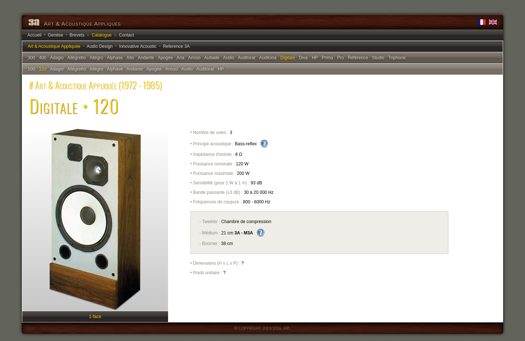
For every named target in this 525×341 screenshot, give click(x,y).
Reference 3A (176, 46)
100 (31, 69)
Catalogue (102, 35)
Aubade (211, 57)
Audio (228, 57)
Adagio (56, 57)
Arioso (194, 57)
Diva (303, 57)
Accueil (34, 35)
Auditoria (267, 57)
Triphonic (397, 57)
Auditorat (247, 57)
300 (31, 57)
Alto (130, 57)
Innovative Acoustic (138, 46)
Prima (327, 57)
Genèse (55, 35)
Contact (126, 35)
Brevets (77, 35)
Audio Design (100, 46)
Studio (378, 57)
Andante (146, 57)
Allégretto (76, 57)
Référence (358, 57)
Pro (340, 57)
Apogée (165, 57)
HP (315, 57)
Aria (180, 57)
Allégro (96, 57)
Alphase (114, 57)
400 (42, 57)
